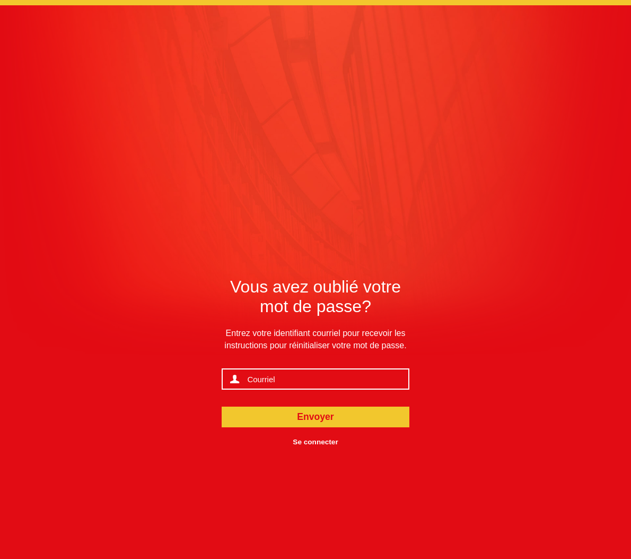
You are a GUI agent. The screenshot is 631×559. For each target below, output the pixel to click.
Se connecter (315, 442)
